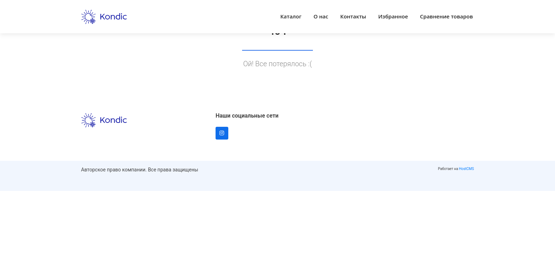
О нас (321, 16)
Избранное (393, 16)
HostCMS (466, 169)
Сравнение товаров (446, 16)
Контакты (353, 16)
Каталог (291, 16)
